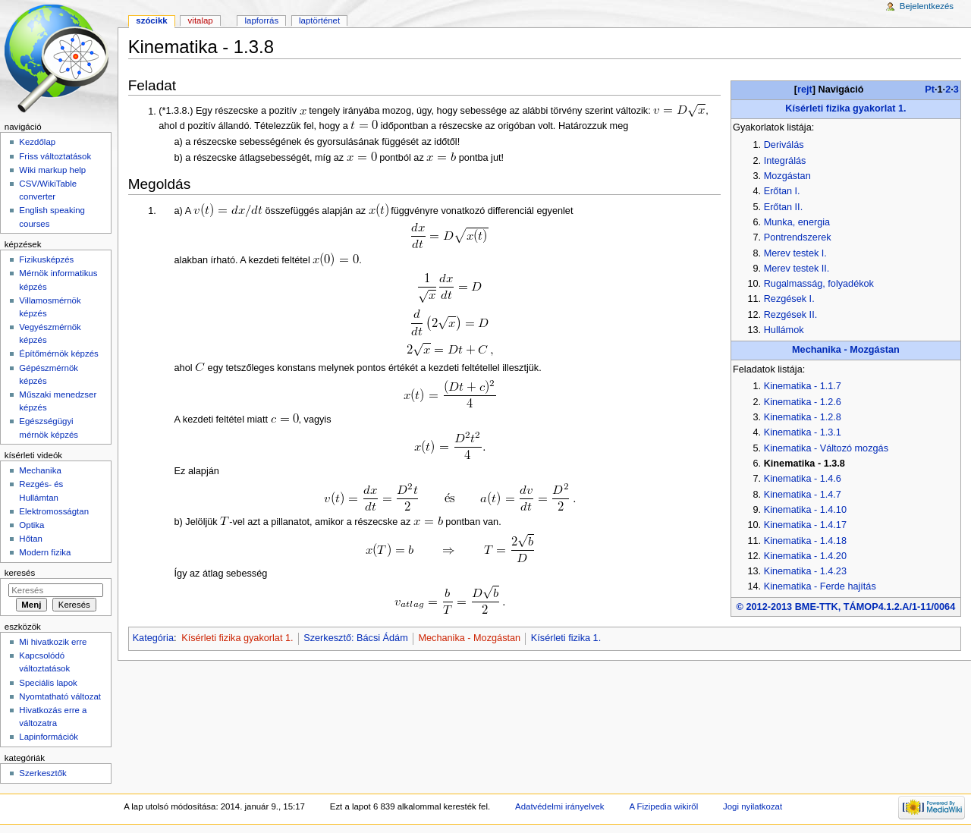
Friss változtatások (55, 156)
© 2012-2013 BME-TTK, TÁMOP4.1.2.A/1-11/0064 (846, 607)
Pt (930, 89)
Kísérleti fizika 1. (566, 638)
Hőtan (30, 538)
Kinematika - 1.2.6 (802, 402)
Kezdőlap (37, 141)
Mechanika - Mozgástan (846, 349)
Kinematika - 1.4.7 (802, 494)
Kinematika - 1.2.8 (802, 417)
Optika (31, 525)
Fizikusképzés (46, 259)
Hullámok (784, 330)
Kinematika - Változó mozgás (826, 448)
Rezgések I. (789, 299)
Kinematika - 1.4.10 (805, 510)
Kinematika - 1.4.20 (805, 556)
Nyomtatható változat (60, 696)
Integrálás (785, 161)
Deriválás (784, 145)
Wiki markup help (52, 169)
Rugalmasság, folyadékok (819, 283)
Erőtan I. (782, 191)
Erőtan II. (783, 207)
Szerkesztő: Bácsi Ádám (355, 638)
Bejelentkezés (927, 6)
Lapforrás (262, 20)
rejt (804, 89)
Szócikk (151, 20)
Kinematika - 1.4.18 (805, 541)
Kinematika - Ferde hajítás (820, 586)
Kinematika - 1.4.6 (802, 478)
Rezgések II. (791, 315)
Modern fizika (45, 552)
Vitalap (200, 20)
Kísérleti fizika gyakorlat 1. (845, 108)
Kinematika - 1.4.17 (805, 525)
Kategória (153, 638)
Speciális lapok (48, 682)
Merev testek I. (795, 253)
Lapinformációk (48, 736)
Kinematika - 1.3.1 (802, 432)
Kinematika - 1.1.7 (802, 386)
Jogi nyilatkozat (752, 806)
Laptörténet (319, 20)
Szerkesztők (42, 773)
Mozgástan (787, 176)
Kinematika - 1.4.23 (805, 571)
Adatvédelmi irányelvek (559, 806)
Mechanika (40, 470)
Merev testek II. (797, 268)
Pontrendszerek (797, 237)
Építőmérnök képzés (58, 353)
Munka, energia (797, 222)
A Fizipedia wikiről (663, 806)
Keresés (20, 572)
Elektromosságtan (54, 511)
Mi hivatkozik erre (52, 641)
